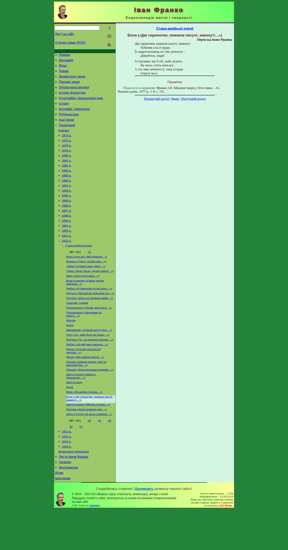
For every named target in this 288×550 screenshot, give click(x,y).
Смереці (94, 546)
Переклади (67, 133)
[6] (70, 461)
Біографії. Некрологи (74, 115)
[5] (109, 455)
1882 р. (67, 178)
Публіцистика (69, 121)
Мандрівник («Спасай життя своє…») (89, 358)
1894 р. (67, 212)
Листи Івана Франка (73, 495)
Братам (70, 348)
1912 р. (67, 263)
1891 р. (67, 201)
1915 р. (67, 478)
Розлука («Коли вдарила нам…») (86, 443)
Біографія (66, 61)
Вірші (63, 67)
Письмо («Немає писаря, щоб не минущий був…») (86, 394)
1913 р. (67, 466)
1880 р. (67, 167)
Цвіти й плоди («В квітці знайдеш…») (89, 448)
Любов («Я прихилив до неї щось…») (89, 313)
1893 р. (67, 206)
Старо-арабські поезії (78, 268)
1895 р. (67, 218)
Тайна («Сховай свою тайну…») (86, 290)
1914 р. (67, 472)
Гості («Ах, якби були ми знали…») (87, 363)
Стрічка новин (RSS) (70, 42)
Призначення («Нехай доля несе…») (88, 334)
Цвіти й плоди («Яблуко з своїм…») (88, 438)
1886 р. (67, 195)
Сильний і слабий (77, 329)
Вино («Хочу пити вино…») (82, 300)
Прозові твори (69, 85)
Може (69, 419)
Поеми (64, 73)
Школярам (62, 519)
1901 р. (67, 246)
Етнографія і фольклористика (81, 103)
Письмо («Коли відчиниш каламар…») (89, 401)
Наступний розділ (193, 98)
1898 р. (67, 235)
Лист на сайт (64, 34)
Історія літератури (72, 97)
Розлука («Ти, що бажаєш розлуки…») (89, 369)
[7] (81, 461)
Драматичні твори (72, 79)
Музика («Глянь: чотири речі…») (86, 284)
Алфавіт (63, 139)
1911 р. (67, 257)
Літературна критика (74, 91)
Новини (64, 55)
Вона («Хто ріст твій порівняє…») (86, 279)
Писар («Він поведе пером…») (85, 387)
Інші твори (66, 127)
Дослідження (68, 507)
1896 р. (67, 223)
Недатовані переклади (73, 489)
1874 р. (67, 145)
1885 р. (67, 190)
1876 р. (67, 156)
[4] (99, 455)
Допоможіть (144, 529)
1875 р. (67, 150)
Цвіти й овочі (74, 414)
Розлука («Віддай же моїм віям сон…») (90, 319)
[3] (89, 455)
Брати (70, 353)
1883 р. (67, 184)
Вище (175, 98)
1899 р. (67, 240)
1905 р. (67, 251)
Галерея (65, 501)
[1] (89, 274)
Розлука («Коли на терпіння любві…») (89, 324)
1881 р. (67, 173)
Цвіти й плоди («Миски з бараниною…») (81, 408)
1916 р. (67, 483)
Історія (64, 109)
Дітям (59, 513)
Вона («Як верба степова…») (84, 425)
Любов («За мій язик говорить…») (87, 374)
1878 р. (67, 162)
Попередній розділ (156, 98)
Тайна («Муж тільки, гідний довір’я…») (90, 295)
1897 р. (67, 229)
